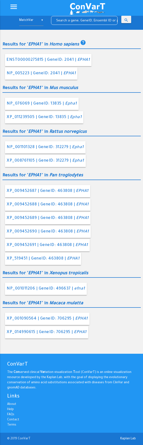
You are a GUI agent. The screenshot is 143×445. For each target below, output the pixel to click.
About (11, 404)
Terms (11, 425)
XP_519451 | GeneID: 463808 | (43, 259)
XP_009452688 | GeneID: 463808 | (48, 204)
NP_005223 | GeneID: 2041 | (41, 73)
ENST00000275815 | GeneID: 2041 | (48, 60)
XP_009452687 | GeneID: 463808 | (48, 191)
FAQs (10, 414)
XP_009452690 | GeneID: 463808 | (48, 232)
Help (10, 409)
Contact (13, 420)
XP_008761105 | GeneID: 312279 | (45, 161)
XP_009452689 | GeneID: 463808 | (48, 218)
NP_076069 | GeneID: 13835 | (42, 104)
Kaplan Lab (128, 439)
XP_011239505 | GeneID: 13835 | (44, 117)
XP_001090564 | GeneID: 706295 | (47, 319)
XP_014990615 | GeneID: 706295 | (47, 332)
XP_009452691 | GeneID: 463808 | (47, 245)
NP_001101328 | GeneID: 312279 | (45, 147)
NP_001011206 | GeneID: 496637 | (46, 289)
